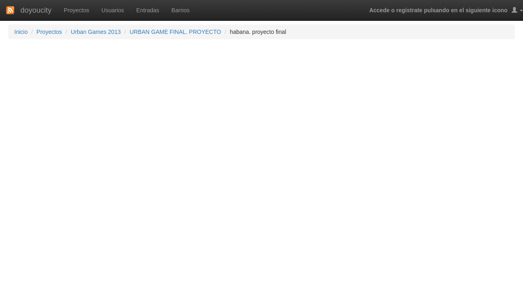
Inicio (21, 32)
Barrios (181, 10)
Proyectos (76, 10)
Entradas (147, 10)
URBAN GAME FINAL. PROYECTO (175, 32)
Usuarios (112, 10)
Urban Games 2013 (96, 32)
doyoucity (35, 10)
